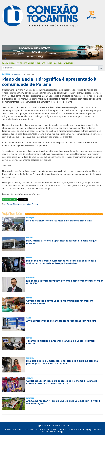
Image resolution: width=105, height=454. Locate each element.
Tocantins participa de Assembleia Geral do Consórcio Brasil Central (60, 342)
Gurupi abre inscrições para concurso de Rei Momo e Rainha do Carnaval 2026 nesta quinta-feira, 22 (61, 382)
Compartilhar (9, 199)
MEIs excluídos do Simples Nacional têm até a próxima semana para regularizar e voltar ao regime (62, 362)
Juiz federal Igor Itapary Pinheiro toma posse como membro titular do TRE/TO (64, 282)
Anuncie (31, 63)
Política (35, 204)
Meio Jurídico (31, 278)
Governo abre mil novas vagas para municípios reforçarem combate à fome (59, 302)
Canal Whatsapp (66, 63)
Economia (29, 358)
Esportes (30, 398)
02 (12, 74)
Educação (30, 218)
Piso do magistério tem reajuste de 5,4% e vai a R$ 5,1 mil (59, 220)
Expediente (21, 63)
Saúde (28, 318)
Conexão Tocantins (13, 429)
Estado (9, 204)
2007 (18, 74)
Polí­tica (6, 74)
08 (15, 74)
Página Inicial (8, 63)
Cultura (29, 378)
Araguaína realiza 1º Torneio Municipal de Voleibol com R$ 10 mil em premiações (63, 402)
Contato (41, 63)
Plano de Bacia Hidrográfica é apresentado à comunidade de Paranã (49, 81)
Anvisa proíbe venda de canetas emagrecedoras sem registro (61, 320)
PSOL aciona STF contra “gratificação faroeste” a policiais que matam (61, 242)
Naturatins (27, 204)
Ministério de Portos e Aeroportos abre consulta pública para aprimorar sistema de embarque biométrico (61, 262)
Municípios (51, 63)
